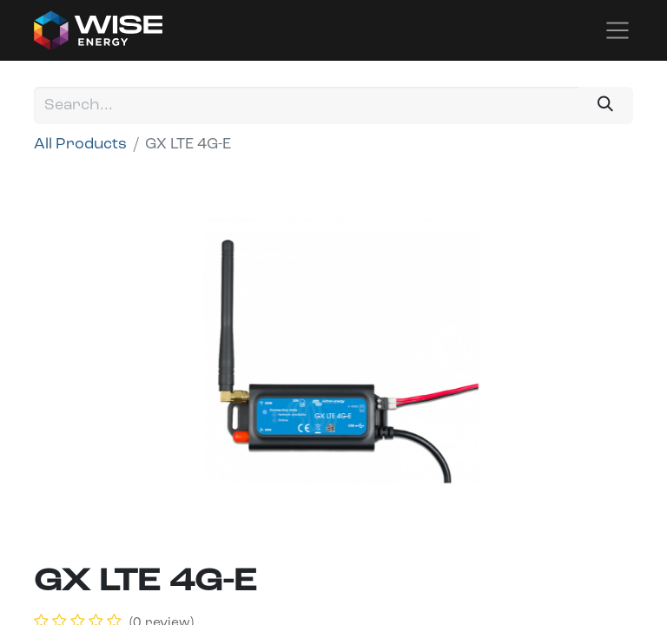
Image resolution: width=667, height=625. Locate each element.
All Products (80, 144)
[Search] (605, 105)
